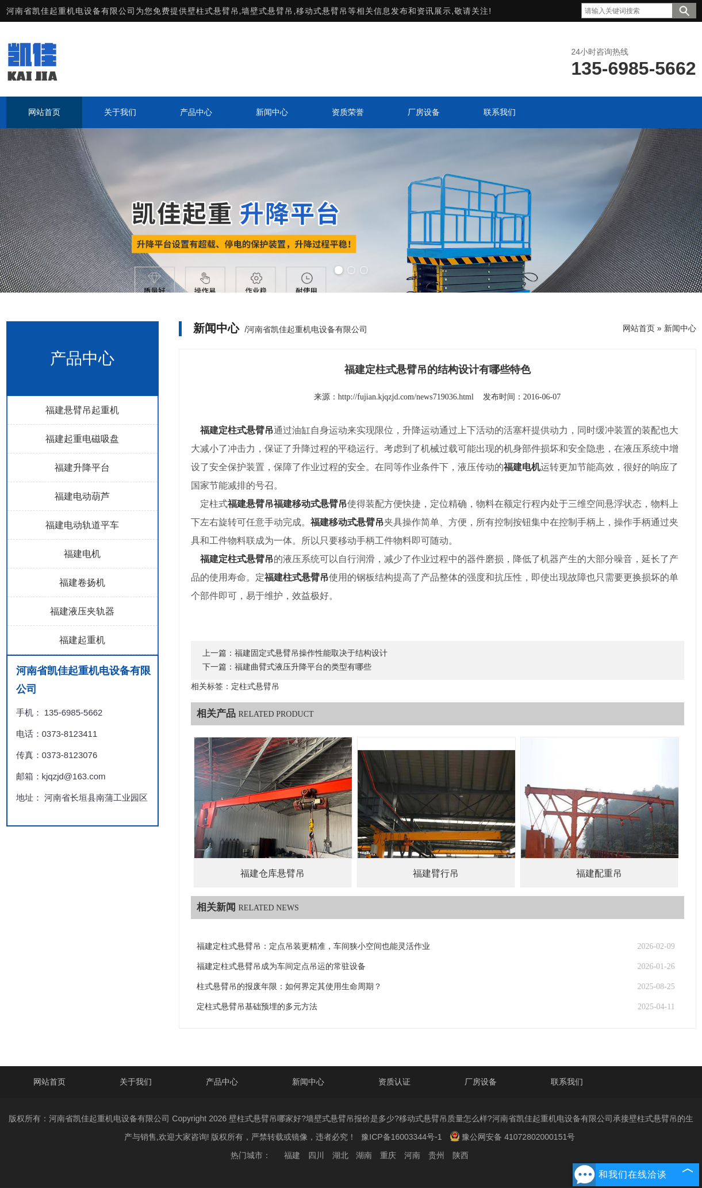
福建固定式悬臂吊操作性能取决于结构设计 (311, 653)
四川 (316, 1155)
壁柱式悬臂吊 (213, 11)
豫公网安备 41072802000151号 (512, 1136)
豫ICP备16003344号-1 (401, 1136)
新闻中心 (680, 328)
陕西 (460, 1155)
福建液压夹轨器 (82, 611)
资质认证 (394, 1081)
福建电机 (82, 554)
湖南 (364, 1155)
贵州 (436, 1155)
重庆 (388, 1155)
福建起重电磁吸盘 (82, 439)
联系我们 (567, 1081)
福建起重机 (82, 640)
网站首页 (639, 328)
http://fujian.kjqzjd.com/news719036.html (406, 397)
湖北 (340, 1155)
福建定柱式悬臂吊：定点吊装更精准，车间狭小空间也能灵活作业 (313, 946)
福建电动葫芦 (82, 496)
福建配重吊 (599, 873)
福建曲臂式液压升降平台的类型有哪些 (303, 667)
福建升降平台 (82, 467)
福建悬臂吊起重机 (82, 410)
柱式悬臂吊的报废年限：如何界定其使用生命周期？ (289, 986)
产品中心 (222, 1081)
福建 (292, 1155)
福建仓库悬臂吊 (272, 873)
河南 (412, 1155)
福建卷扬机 (82, 582)
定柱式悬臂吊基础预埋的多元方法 (257, 1006)
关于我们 (136, 1081)
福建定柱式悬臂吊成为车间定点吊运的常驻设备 (281, 966)
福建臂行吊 (436, 873)
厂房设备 (481, 1081)
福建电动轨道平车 (82, 525)
